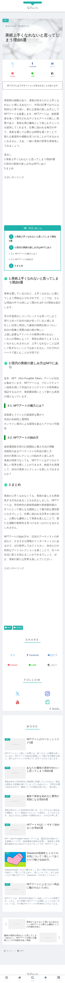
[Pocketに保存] (12, 74)
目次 (31, 228)
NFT (8, 627)
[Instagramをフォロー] (47, 693)
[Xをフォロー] (17, 693)
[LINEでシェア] (32, 74)
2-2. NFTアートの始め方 (22, 259)
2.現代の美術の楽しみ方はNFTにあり (33, 247)
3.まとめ (19, 265)
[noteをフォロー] (47, 701)
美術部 (18, 627)
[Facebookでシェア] (32, 64)
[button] (52, 74)
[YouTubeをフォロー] (17, 701)
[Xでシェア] (12, 64)
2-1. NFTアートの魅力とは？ (24, 253)
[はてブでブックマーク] (52, 64)
